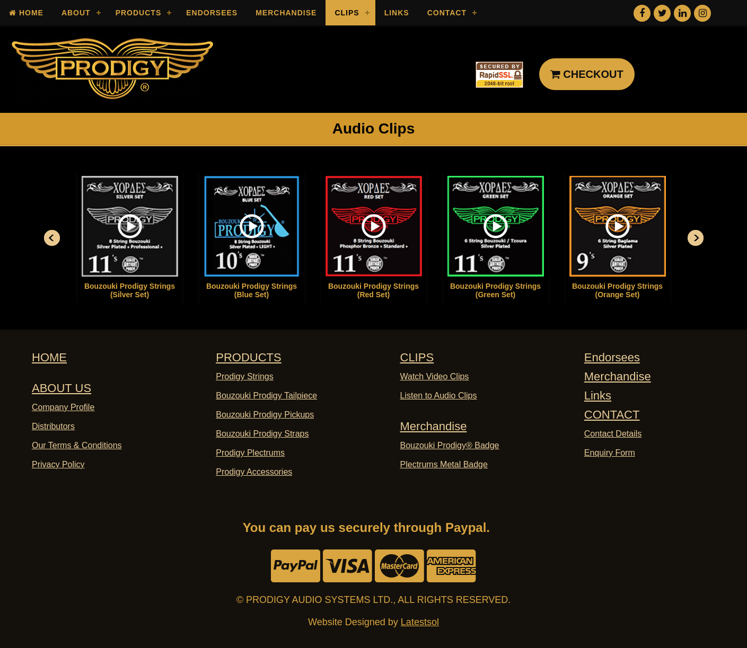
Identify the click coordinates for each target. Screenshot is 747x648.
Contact (447, 12)
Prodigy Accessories (254, 471)
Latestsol (420, 622)
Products (139, 12)
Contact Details (613, 433)
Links (396, 12)
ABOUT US (61, 388)
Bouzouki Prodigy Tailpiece (266, 395)
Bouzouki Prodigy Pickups (265, 414)
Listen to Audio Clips (438, 395)
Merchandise (286, 12)
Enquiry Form (609, 452)
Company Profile (63, 407)
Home (26, 12)
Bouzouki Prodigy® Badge (449, 445)
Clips (347, 12)
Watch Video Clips (434, 376)
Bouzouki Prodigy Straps (262, 433)
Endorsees (212, 12)
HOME (49, 357)
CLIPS (417, 357)
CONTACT (612, 414)
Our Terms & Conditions (77, 445)
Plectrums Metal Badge (444, 464)
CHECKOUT (586, 74)
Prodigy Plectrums (250, 452)
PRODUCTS (248, 357)
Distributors (53, 426)
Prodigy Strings (245, 376)
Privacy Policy (58, 464)
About (76, 12)
